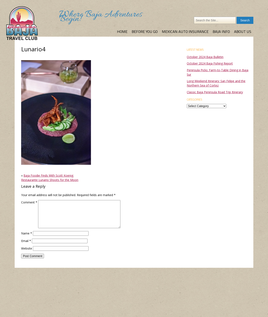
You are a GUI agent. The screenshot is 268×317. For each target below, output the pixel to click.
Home (122, 31)
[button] (56, 112)
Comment (29, 202)
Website (26, 248)
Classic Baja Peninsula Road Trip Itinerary (215, 92)
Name (26, 233)
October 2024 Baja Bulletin (205, 57)
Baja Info (221, 31)
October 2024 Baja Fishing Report (210, 63)
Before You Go (145, 31)
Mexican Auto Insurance (185, 31)
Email (26, 241)
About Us (242, 31)
